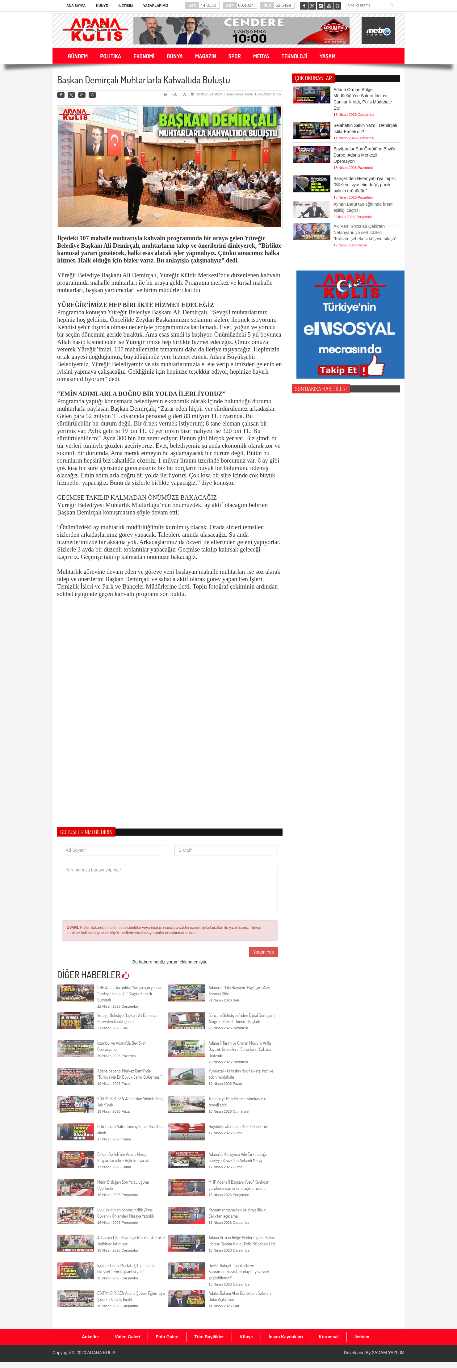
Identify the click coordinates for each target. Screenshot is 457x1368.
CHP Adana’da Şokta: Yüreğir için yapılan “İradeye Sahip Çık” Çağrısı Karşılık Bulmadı (129, 993)
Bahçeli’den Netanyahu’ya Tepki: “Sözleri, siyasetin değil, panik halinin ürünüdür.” (364, 184)
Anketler (90, 1336)
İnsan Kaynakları (286, 1336)
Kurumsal (329, 1336)
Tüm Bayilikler (209, 1336)
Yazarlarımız (155, 5)
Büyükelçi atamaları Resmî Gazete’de (238, 1126)
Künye (102, 5)
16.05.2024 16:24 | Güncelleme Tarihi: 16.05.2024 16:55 (236, 94)
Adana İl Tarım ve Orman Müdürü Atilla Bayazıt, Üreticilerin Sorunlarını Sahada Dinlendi (239, 1049)
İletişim (125, 5)
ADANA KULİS (101, 1352)
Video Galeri (127, 1336)
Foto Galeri (167, 1336)
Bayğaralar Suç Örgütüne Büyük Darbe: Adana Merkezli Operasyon (364, 155)
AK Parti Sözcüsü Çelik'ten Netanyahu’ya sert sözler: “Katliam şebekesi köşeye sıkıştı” (364, 216)
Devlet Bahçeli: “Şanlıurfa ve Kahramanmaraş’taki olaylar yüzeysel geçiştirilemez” (238, 1271)
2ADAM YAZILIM (388, 1352)
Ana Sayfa (76, 5)
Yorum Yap (263, 952)
